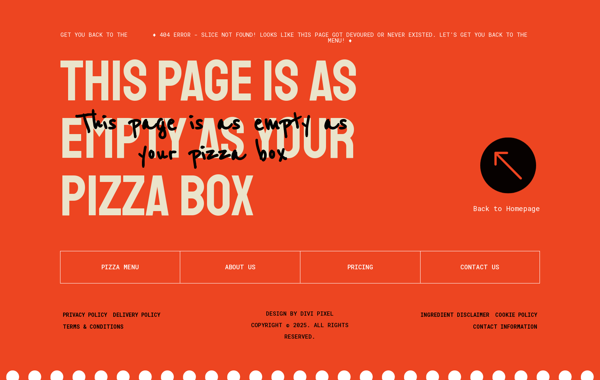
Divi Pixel (317, 313)
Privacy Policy (85, 314)
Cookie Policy (516, 314)
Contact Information (505, 326)
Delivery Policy (136, 314)
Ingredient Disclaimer (455, 314)
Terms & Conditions (93, 326)
